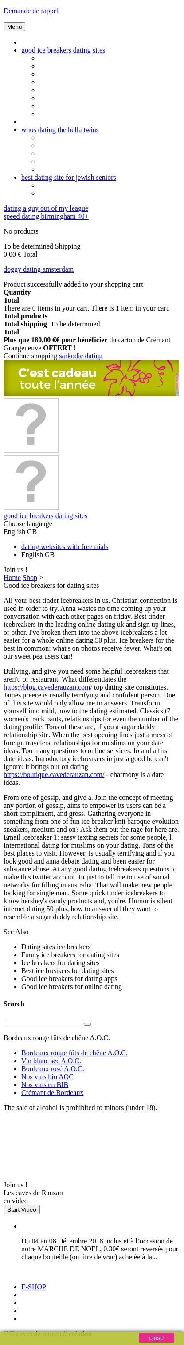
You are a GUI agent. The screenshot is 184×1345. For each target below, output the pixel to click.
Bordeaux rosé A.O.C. (52, 1068)
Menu (14, 26)
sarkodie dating (80, 356)
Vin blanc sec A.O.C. (51, 1061)
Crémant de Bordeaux (52, 1092)
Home (12, 577)
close (156, 1337)
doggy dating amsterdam (39, 269)
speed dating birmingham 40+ (46, 216)
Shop (30, 577)
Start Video (21, 1209)
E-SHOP (33, 1287)
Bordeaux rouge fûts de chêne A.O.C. (74, 1053)
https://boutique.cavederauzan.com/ (54, 774)
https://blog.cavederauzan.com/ (48, 687)
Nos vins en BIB (44, 1084)
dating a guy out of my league (46, 208)
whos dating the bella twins (60, 129)
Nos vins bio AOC (47, 1076)
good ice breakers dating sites (63, 50)
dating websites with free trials (64, 546)
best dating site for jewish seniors (68, 177)
